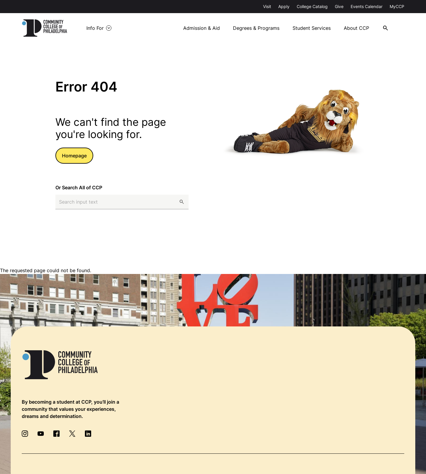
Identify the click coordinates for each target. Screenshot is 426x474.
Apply (284, 6)
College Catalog (312, 6)
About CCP (356, 28)
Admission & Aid (201, 28)
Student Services (312, 28)
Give (339, 6)
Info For (95, 28)
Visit (267, 6)
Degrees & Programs (256, 28)
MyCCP (397, 6)
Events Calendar (367, 6)
